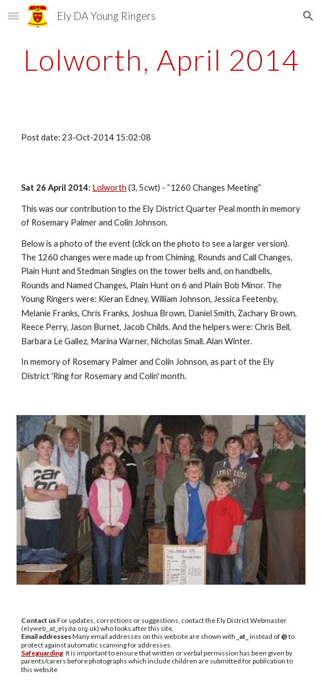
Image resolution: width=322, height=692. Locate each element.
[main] (161, 60)
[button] (13, 15)
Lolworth (109, 187)
